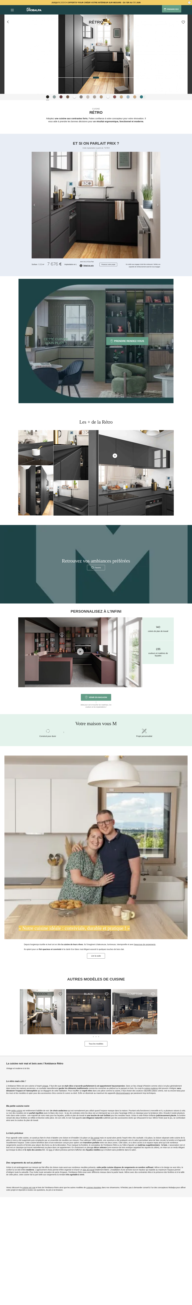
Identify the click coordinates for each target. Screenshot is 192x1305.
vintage (45, 1086)
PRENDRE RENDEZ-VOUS (127, 341)
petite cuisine (16, 1111)
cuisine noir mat (28, 1187)
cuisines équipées (93, 1187)
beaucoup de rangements (145, 944)
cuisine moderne (151, 1088)
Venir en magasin (96, 697)
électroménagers (123, 1093)
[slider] (96, 77)
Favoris (96, 567)
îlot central (95, 1138)
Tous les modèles (96, 1044)
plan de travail (88, 1170)
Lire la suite (96, 956)
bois (50, 1150)
